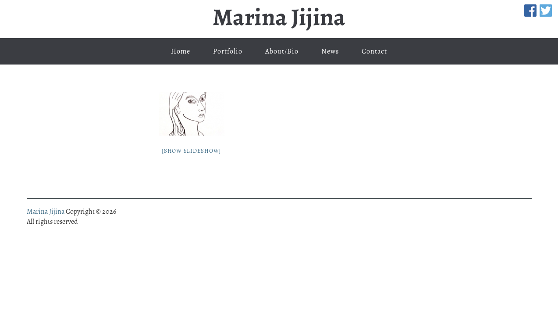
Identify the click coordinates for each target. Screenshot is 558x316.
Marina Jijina (279, 19)
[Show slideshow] (191, 150)
